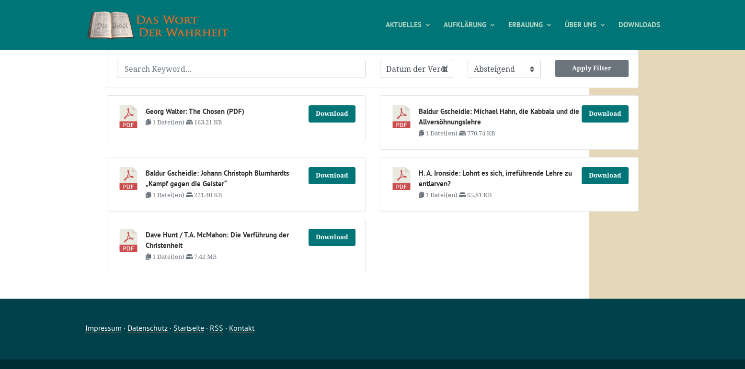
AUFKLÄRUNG (465, 25)
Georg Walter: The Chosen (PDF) (195, 111)
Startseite (188, 328)
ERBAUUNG (525, 25)
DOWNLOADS (639, 25)
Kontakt (241, 328)
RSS (216, 328)
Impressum (103, 328)
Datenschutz (147, 328)
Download (332, 113)
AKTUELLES (404, 25)
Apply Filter (591, 68)
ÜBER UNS (580, 25)
